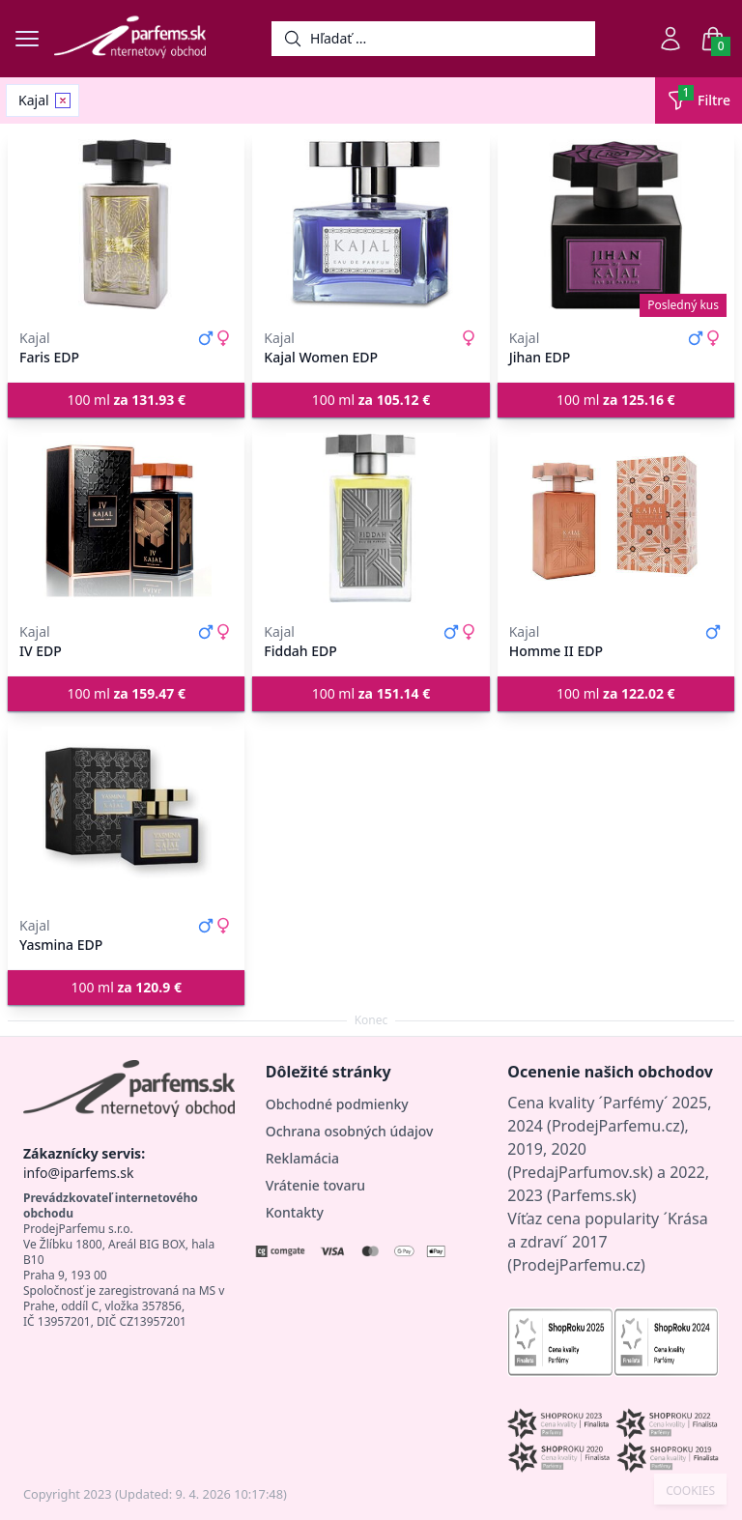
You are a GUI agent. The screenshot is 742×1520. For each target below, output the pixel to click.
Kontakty (295, 1212)
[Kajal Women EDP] (370, 224)
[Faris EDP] (126, 224)
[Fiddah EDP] (370, 518)
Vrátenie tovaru (315, 1185)
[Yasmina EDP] (126, 812)
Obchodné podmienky (337, 1104)
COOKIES (690, 1491)
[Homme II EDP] (616, 518)
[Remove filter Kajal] (63, 100)
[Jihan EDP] (616, 224)
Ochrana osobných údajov (350, 1131)
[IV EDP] (126, 518)
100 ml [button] (126, 399)
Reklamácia (302, 1158)
